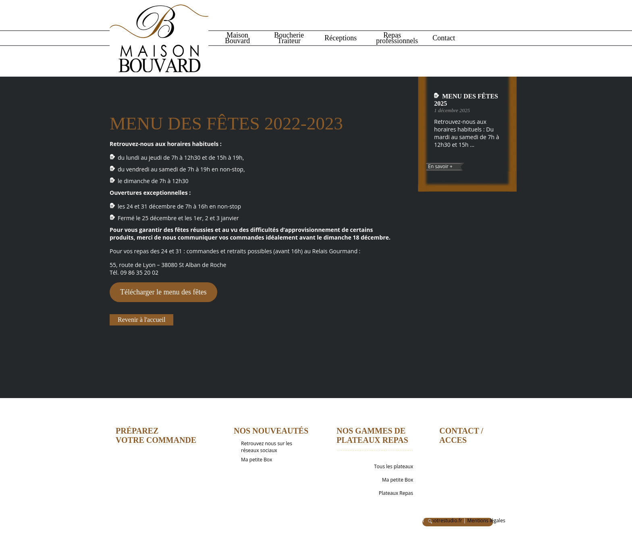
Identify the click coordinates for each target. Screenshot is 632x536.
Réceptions (340, 38)
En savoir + (440, 166)
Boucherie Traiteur (289, 38)
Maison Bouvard (237, 38)
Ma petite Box (256, 459)
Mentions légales (486, 520)
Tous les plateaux (393, 466)
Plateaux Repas (396, 493)
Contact (443, 38)
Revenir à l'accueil (141, 319)
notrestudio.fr (446, 520)
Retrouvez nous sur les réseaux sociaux (266, 447)
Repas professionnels (393, 38)
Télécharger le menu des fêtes (163, 292)
